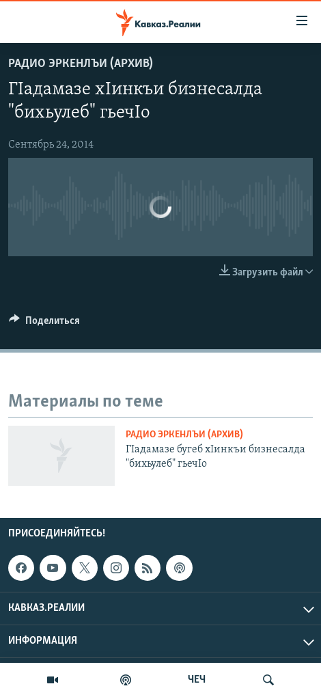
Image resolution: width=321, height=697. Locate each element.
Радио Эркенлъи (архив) (80, 63)
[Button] (44, 324)
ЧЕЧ (197, 679)
